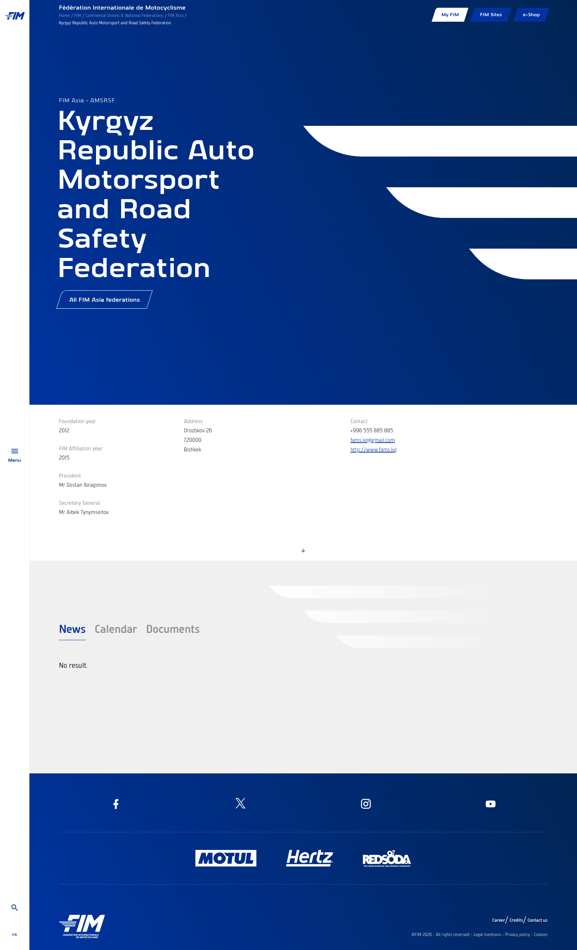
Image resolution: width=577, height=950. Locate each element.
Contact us (538, 920)
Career (498, 920)
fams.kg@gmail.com (372, 439)
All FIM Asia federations (104, 299)
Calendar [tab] (116, 628)
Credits (516, 920)
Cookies (541, 934)
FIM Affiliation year (81, 448)
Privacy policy (517, 934)
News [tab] (72, 628)
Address (193, 421)
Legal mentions (487, 934)
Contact (359, 421)
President (70, 475)
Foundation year (77, 421)
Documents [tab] (173, 628)
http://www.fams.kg (373, 449)
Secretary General (79, 502)
